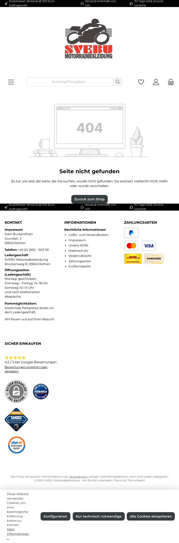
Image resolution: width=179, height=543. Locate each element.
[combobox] (70, 81)
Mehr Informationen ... (18, 534)
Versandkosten (78, 476)
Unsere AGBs (78, 245)
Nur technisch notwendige (99, 516)
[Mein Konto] (156, 82)
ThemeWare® (136, 480)
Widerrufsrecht (80, 256)
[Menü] (11, 82)
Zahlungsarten (80, 261)
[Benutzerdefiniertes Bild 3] (16, 445)
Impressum (77, 240)
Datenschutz (78, 250)
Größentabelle (80, 266)
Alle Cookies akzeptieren (151, 516)
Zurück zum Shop (89, 199)
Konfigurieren (55, 516)
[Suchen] (118, 81)
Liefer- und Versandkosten (89, 235)
